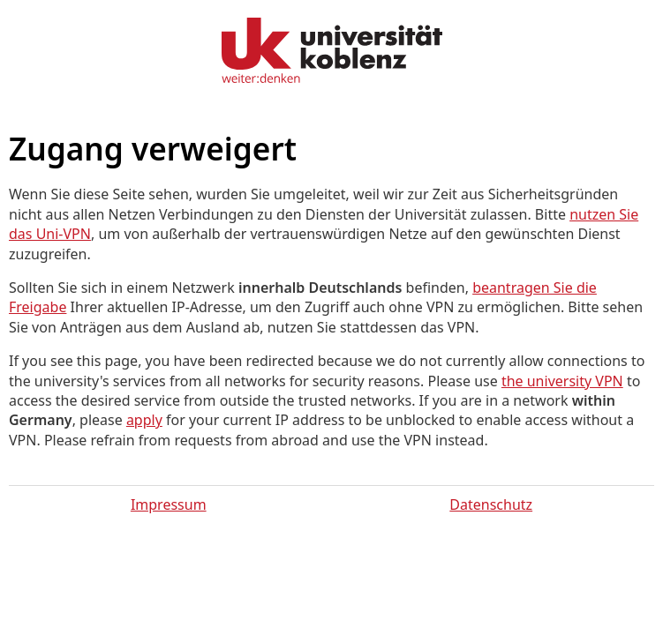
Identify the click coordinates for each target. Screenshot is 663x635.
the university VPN (562, 381)
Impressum (169, 504)
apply (144, 420)
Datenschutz (490, 504)
